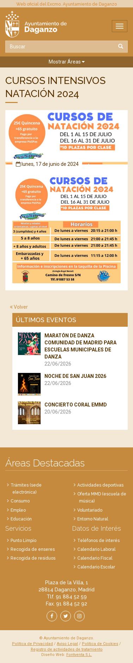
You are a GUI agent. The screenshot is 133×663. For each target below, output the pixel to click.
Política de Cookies (100, 643)
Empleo (18, 510)
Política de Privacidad (32, 643)
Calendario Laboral (96, 549)
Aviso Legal (67, 643)
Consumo (20, 501)
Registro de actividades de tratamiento (67, 649)
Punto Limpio (23, 540)
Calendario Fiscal (94, 558)
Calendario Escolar (96, 567)
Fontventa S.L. (79, 654)
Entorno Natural (92, 519)
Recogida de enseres (33, 549)
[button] (66, 61)
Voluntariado (89, 510)
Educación (21, 519)
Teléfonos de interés (98, 540)
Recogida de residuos (33, 558)
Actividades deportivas (100, 485)
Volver (19, 307)
